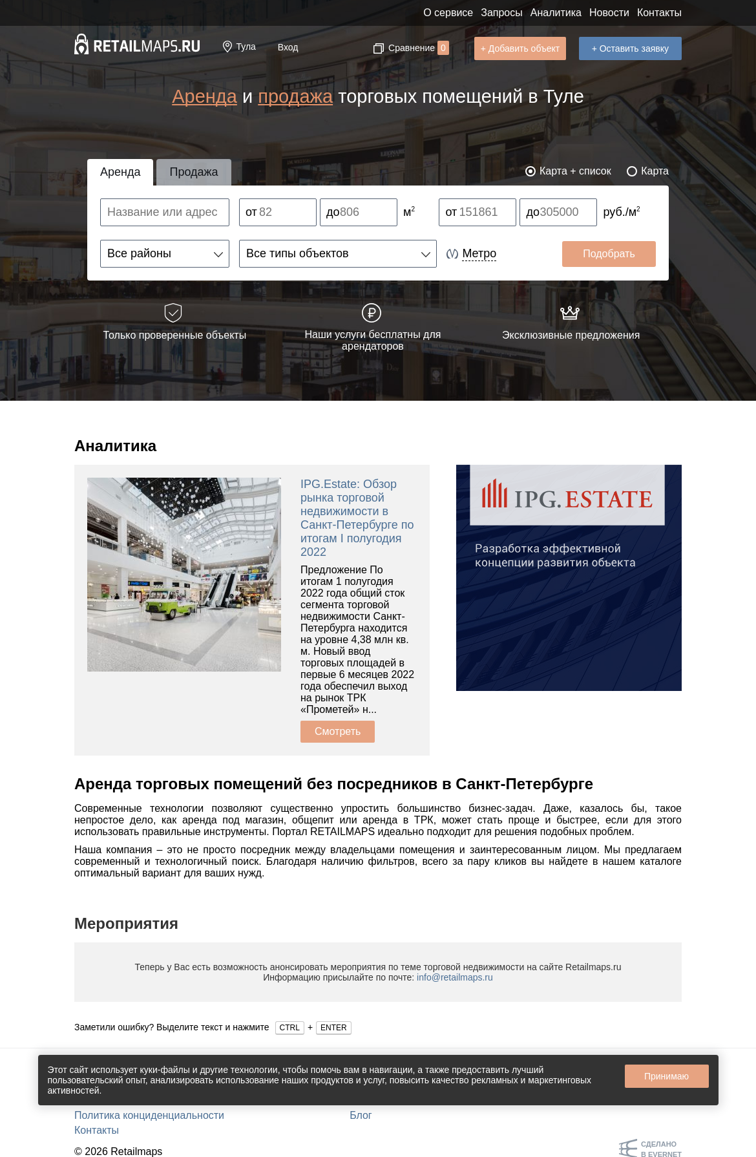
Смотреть (338, 731)
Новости (609, 12)
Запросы (502, 12)
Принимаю (666, 1076)
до (333, 212)
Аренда (204, 96)
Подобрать (609, 253)
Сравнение (419, 48)
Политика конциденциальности (149, 1115)
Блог (361, 1115)
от (251, 212)
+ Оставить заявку (630, 48)
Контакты (659, 12)
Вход (288, 47)
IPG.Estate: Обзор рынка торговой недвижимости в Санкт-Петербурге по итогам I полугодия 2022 (357, 518)
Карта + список (575, 170)
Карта (655, 170)
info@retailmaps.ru (455, 977)
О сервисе (448, 12)
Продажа (193, 171)
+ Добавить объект (520, 48)
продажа (295, 96)
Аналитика (556, 12)
